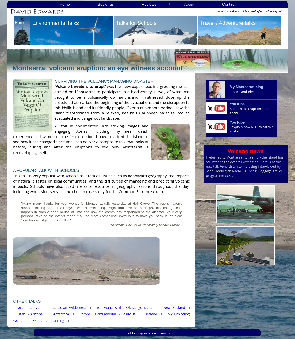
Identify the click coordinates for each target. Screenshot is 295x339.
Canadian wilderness (69, 307)
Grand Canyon (29, 307)
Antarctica (61, 314)
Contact (229, 4)
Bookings (106, 4)
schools (72, 175)
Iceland (151, 314)
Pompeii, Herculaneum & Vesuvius (107, 314)
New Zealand (174, 307)
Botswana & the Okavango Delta (124, 307)
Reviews (149, 4)
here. (224, 166)
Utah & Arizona (30, 314)
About (189, 4)
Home (65, 4)
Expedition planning (48, 320)
